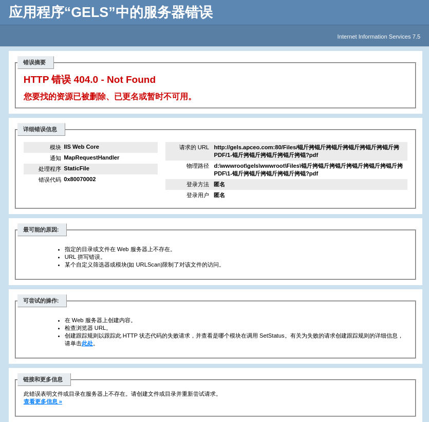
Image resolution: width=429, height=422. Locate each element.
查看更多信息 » (43, 401)
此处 (87, 343)
